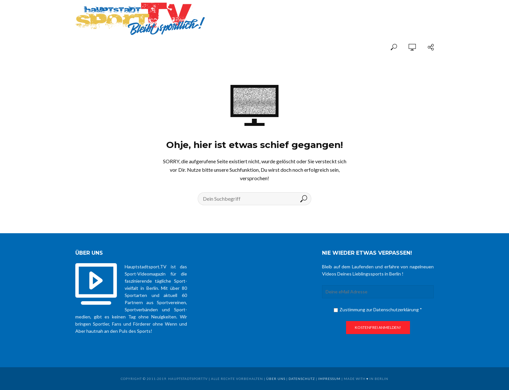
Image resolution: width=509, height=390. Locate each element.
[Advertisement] (358, 13)
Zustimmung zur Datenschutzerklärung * (378, 309)
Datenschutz (302, 379)
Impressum (329, 379)
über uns (275, 379)
